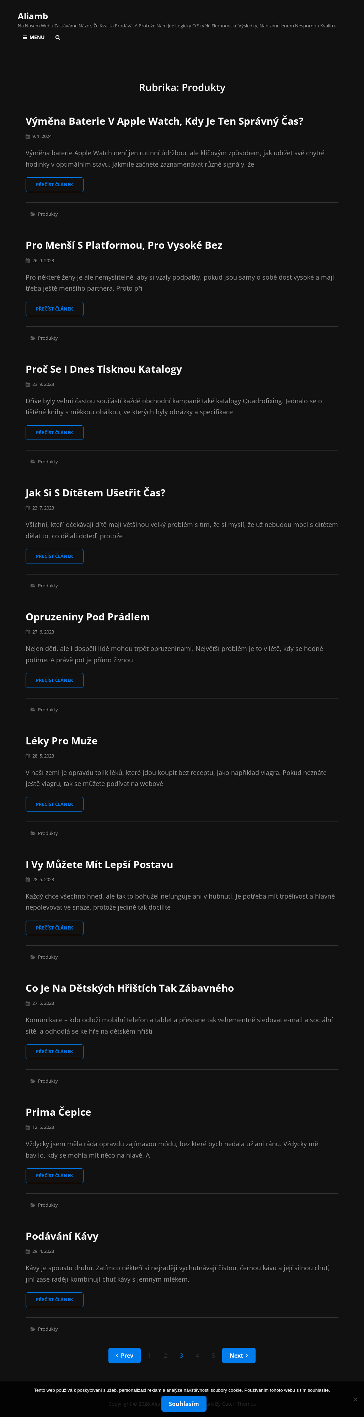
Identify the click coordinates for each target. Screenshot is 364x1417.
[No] (355, 1399)
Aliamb (33, 16)
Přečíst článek (60, 186)
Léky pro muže (62, 740)
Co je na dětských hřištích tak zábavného (130, 988)
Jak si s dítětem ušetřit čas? (95, 492)
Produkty (48, 214)
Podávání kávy (62, 1236)
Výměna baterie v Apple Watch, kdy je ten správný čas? (164, 121)
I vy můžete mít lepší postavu (99, 864)
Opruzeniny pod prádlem (88, 616)
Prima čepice (58, 1112)
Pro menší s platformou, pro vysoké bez (124, 245)
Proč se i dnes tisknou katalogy (104, 369)
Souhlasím (184, 1404)
